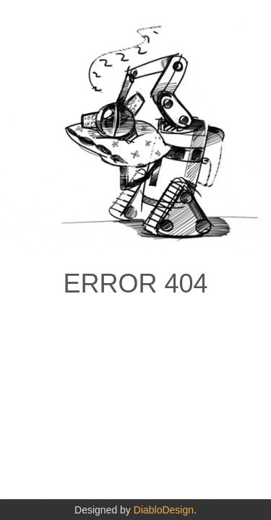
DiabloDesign (164, 510)
